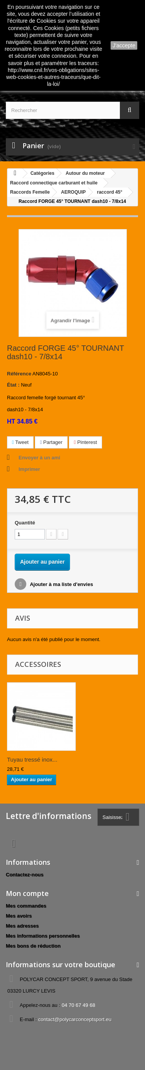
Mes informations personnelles (43, 936)
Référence (19, 374)
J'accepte (124, 45)
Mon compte (27, 893)
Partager (51, 442)
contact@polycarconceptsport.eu (75, 1019)
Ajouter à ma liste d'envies (61, 584)
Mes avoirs (19, 916)
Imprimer (29, 469)
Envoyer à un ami (39, 457)
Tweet (20, 442)
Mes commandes (26, 906)
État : (13, 385)
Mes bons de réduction (33, 946)
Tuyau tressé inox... (32, 759)
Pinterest (85, 442)
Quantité (25, 523)
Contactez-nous (25, 874)
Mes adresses (22, 926)
